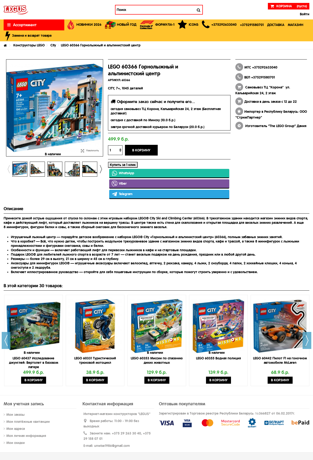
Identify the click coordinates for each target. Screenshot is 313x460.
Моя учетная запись (24, 403)
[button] (219, 24)
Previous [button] (8, 169)
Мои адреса (15, 429)
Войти (304, 14)
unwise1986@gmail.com (112, 446)
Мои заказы (15, 415)
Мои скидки (15, 443)
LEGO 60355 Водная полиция (218, 358)
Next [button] (100, 169)
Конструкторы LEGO (29, 45)
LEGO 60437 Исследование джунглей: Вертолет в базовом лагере (33, 362)
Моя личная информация (26, 436)
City (53, 45)
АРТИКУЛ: (114, 80)
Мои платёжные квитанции (28, 422)
